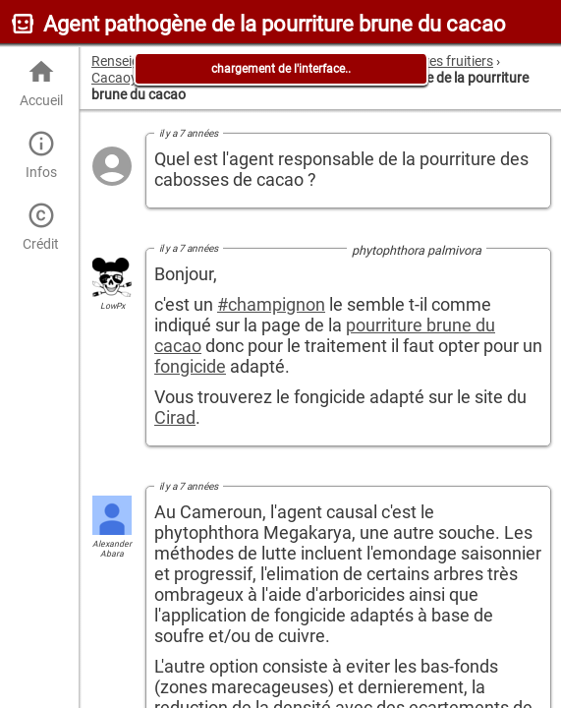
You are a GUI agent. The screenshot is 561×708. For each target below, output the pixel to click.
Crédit (41, 227)
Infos (41, 155)
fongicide (190, 366)
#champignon (271, 304)
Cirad (175, 417)
